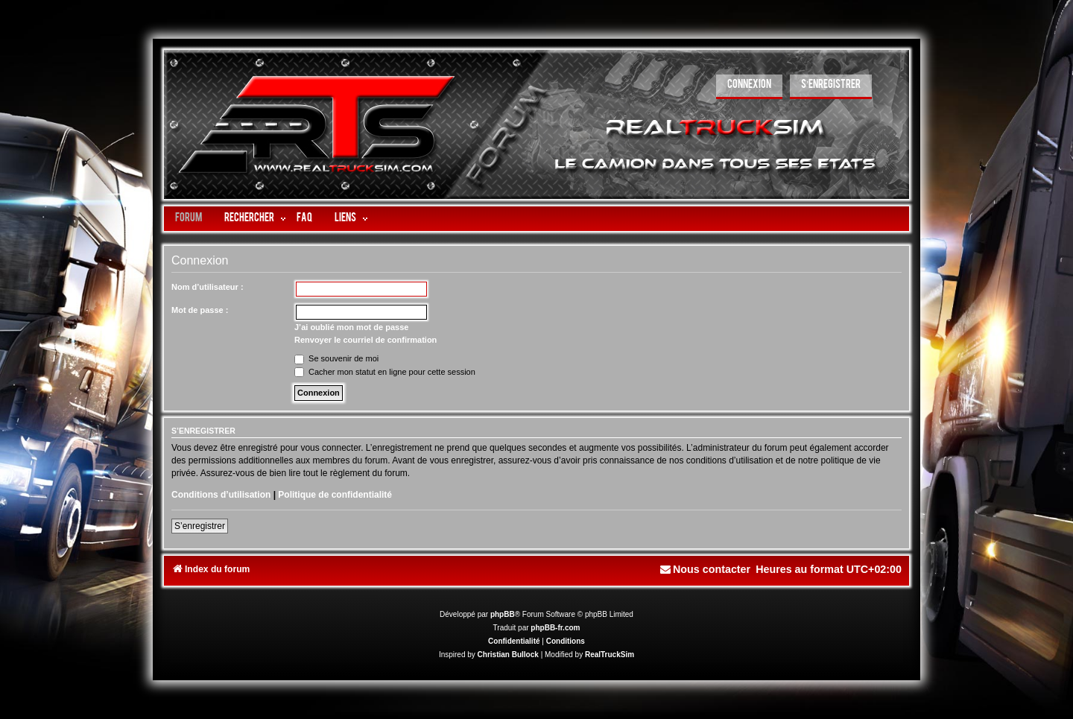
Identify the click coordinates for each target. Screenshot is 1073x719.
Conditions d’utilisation (220, 495)
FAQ (304, 219)
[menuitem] (749, 87)
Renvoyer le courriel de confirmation (365, 339)
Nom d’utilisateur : (207, 286)
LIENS (345, 219)
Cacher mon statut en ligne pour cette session (384, 371)
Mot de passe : (199, 309)
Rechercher (249, 219)
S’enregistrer (199, 526)
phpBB (502, 614)
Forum (188, 219)
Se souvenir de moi (336, 358)
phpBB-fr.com (555, 628)
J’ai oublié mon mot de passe (351, 327)
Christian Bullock (508, 654)
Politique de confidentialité (335, 495)
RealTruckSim (609, 654)
